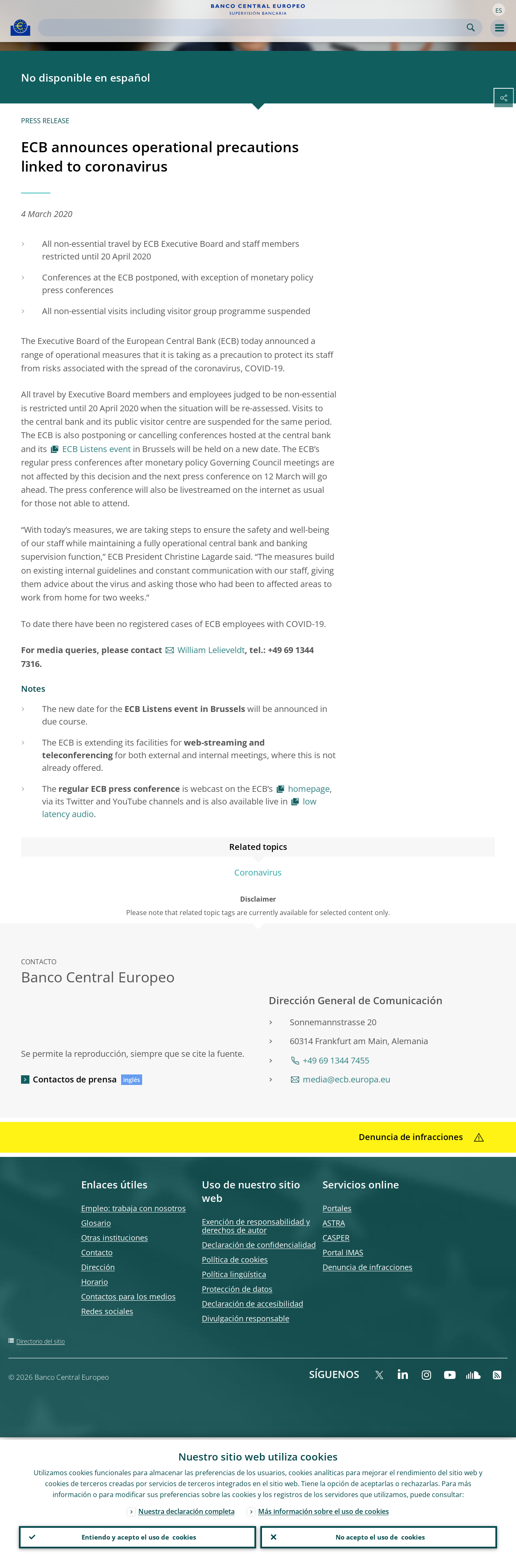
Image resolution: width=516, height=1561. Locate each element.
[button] (498, 9)
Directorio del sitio (40, 1341)
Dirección (98, 1267)
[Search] (253, 27)
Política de (235, 1259)
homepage (309, 788)
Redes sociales (107, 1311)
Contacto (97, 1252)
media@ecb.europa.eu (346, 1079)
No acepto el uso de (379, 1536)
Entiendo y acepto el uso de (137, 1536)
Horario (94, 1282)
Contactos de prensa (75, 1079)
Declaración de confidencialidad (259, 1245)
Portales (337, 1208)
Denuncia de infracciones (368, 1267)
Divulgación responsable (245, 1318)
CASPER (336, 1238)
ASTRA (334, 1223)
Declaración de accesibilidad (252, 1304)
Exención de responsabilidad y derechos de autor (256, 1226)
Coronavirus (258, 872)
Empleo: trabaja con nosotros (133, 1208)
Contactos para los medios (128, 1296)
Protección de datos (237, 1289)
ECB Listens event (96, 449)
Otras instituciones (114, 1238)
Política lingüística (234, 1274)
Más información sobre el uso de (323, 1509)
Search (471, 27)
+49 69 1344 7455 (336, 1060)
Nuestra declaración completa (186, 1509)
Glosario (96, 1223)
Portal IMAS (343, 1252)
